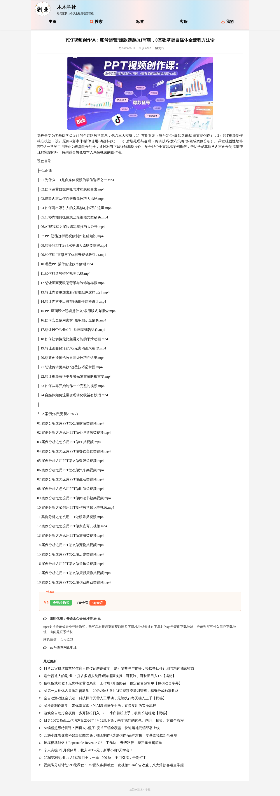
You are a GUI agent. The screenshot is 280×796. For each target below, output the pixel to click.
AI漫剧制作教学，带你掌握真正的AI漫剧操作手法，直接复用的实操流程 (97, 705)
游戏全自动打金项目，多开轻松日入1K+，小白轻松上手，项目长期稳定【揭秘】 (104, 713)
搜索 (96, 21)
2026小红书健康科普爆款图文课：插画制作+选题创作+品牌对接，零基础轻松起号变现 (108, 735)
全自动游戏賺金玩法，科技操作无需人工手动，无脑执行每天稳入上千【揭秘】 (102, 698)
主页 (52, 21)
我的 (227, 21)
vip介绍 (98, 602)
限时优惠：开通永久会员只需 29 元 (75, 618)
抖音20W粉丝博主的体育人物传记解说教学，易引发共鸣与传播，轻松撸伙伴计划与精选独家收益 (116, 668)
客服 (184, 21)
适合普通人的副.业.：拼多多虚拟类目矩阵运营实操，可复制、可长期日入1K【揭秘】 (107, 676)
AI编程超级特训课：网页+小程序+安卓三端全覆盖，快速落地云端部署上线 (99, 728)
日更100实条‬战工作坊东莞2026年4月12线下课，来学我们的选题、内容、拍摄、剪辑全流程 (111, 720)
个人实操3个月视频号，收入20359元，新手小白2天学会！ (86, 750)
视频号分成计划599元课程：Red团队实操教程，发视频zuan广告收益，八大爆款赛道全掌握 (111, 765)
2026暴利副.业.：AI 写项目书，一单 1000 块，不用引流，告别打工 (92, 757)
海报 (160, 48)
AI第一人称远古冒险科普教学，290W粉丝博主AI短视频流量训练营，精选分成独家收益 (108, 691)
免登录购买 (61, 602)
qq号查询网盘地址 (62, 647)
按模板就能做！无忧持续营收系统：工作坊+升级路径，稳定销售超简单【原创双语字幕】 (110, 683)
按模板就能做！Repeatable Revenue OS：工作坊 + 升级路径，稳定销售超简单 (100, 743)
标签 (140, 21)
